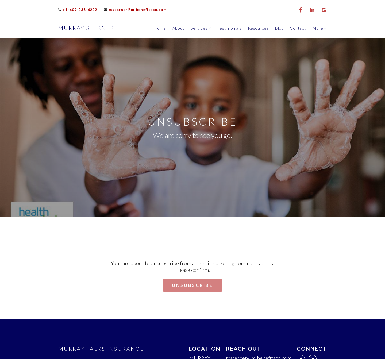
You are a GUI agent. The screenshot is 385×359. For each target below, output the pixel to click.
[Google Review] (324, 10)
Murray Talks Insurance (101, 348)
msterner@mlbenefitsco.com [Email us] (135, 9)
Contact (298, 27)
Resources (258, 27)
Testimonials (229, 27)
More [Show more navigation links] (319, 27)
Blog (279, 27)
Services (199, 27)
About (178, 27)
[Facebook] (300, 10)
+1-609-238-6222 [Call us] (77, 9)
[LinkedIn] (312, 10)
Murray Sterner (86, 28)
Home (159, 27)
